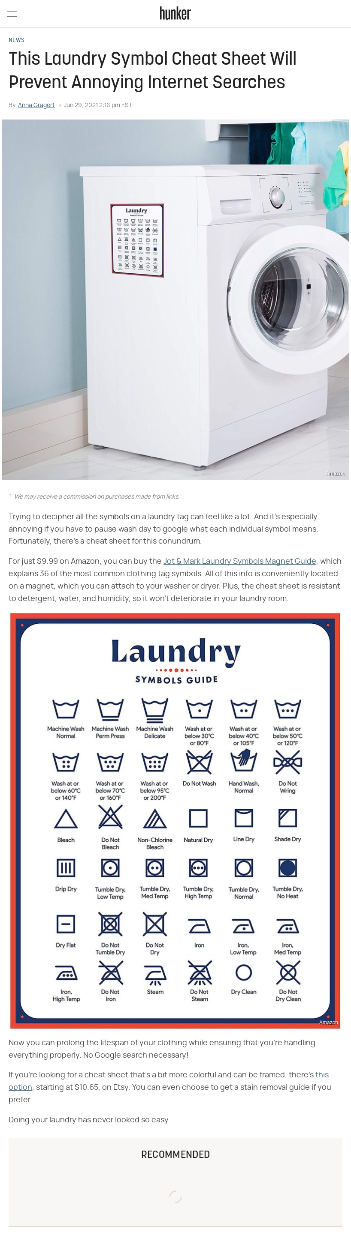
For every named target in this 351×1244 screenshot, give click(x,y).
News (16, 41)
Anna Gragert (36, 105)
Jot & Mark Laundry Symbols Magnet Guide (239, 561)
